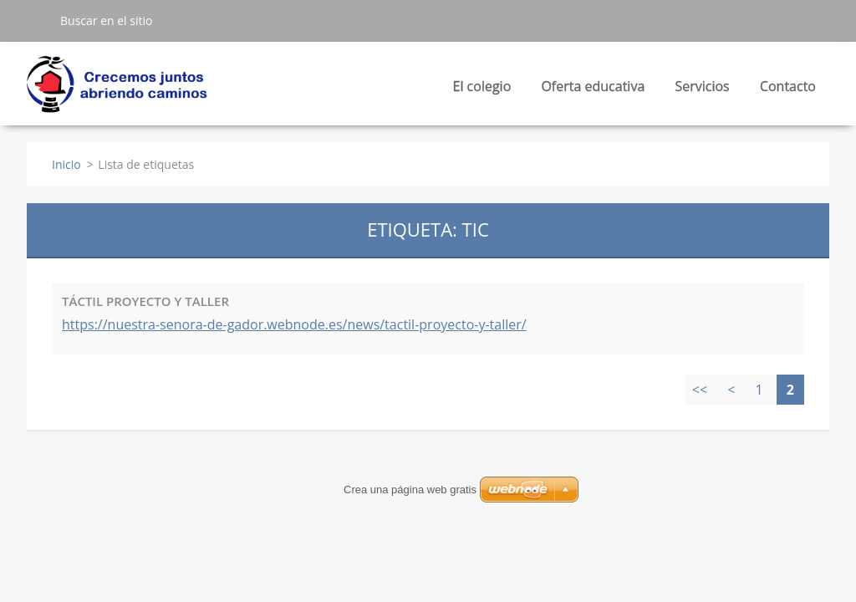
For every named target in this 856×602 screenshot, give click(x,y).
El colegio (482, 91)
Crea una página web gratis (410, 489)
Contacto (788, 86)
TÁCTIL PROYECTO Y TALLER (145, 301)
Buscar (37, 20)
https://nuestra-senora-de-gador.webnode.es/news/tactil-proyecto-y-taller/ (294, 324)
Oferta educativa (592, 91)
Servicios (702, 91)
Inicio (66, 164)
